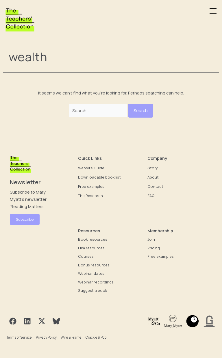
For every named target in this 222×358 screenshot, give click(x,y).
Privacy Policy (46, 337)
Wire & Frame (71, 337)
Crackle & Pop (96, 337)
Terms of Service (19, 337)
